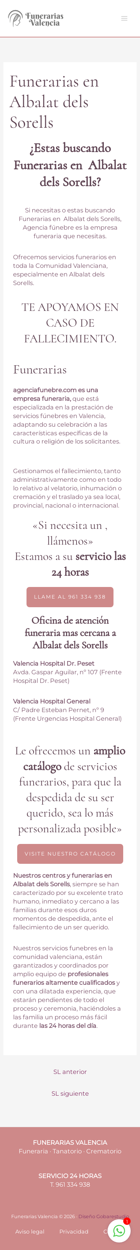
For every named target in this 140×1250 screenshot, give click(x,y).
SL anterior (70, 1071)
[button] (70, 597)
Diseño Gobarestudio (103, 1216)
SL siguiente (70, 1093)
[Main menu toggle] (124, 18)
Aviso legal (29, 1231)
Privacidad (73, 1231)
